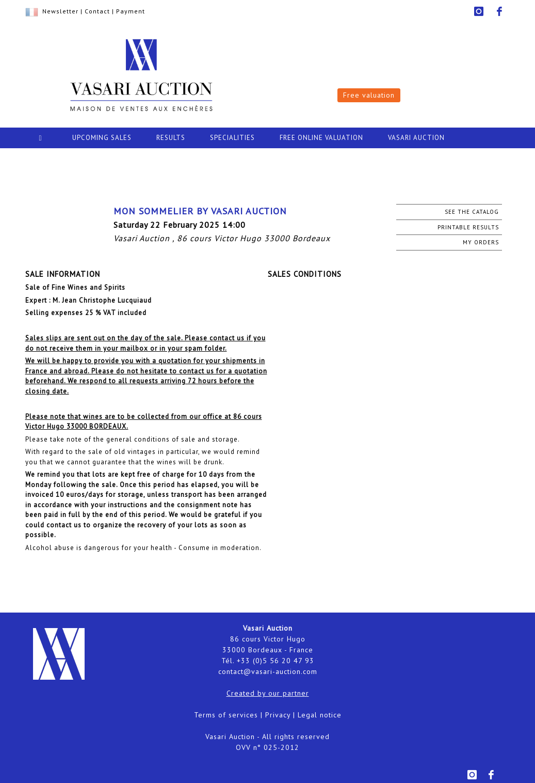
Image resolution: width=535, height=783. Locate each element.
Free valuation (369, 95)
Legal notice (320, 714)
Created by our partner (267, 693)
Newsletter (60, 11)
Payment (130, 11)
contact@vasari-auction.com (267, 671)
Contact (97, 11)
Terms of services (226, 714)
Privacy (277, 714)
